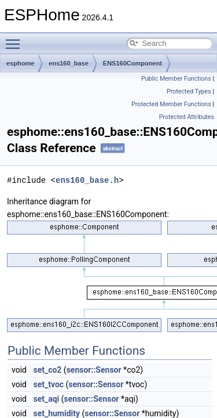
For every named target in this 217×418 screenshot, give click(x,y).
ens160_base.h (87, 180)
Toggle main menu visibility (15, 39)
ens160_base (69, 63)
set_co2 (47, 369)
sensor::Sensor (94, 369)
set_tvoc (48, 384)
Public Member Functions (176, 78)
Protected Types (189, 91)
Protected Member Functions (171, 104)
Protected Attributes (186, 117)
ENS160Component (132, 63)
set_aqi (46, 398)
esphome (20, 63)
